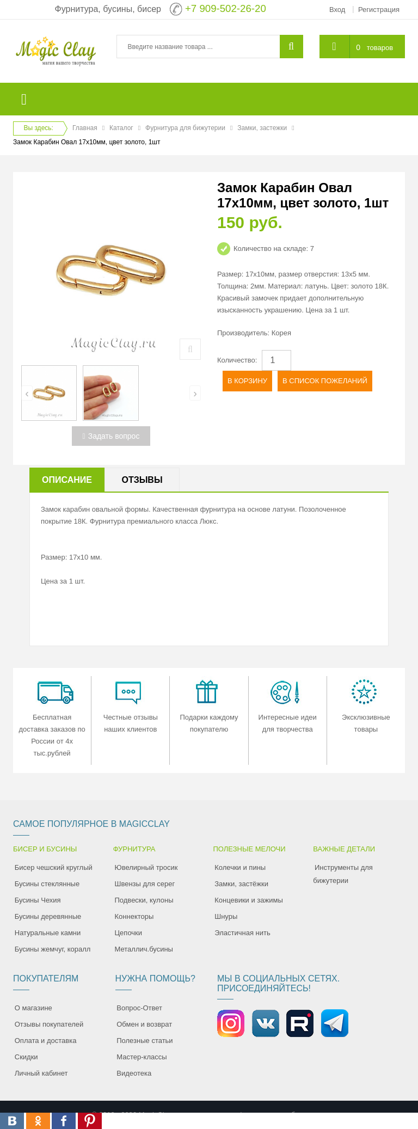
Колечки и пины (240, 867)
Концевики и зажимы (248, 900)
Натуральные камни (48, 933)
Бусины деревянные (48, 916)
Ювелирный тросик (146, 867)
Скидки (26, 1057)
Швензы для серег (145, 884)
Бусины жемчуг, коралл (53, 949)
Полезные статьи (144, 1040)
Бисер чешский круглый (54, 867)
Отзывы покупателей (49, 1024)
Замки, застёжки (241, 884)
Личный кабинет (41, 1073)
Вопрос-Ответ (139, 1008)
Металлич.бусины (144, 949)
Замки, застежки (262, 128)
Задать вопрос (111, 436)
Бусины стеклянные (47, 884)
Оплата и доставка (46, 1040)
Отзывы (141, 479)
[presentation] (27, 393)
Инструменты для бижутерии (343, 874)
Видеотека (133, 1073)
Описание (67, 479)
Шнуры (225, 916)
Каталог (121, 128)
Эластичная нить (242, 933)
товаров (380, 48)
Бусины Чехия (38, 900)
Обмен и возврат (144, 1024)
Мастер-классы (141, 1057)
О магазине (33, 1008)
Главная (84, 128)
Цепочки (129, 933)
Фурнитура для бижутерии (185, 128)
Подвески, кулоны (144, 900)
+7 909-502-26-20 (225, 8)
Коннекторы (134, 916)
